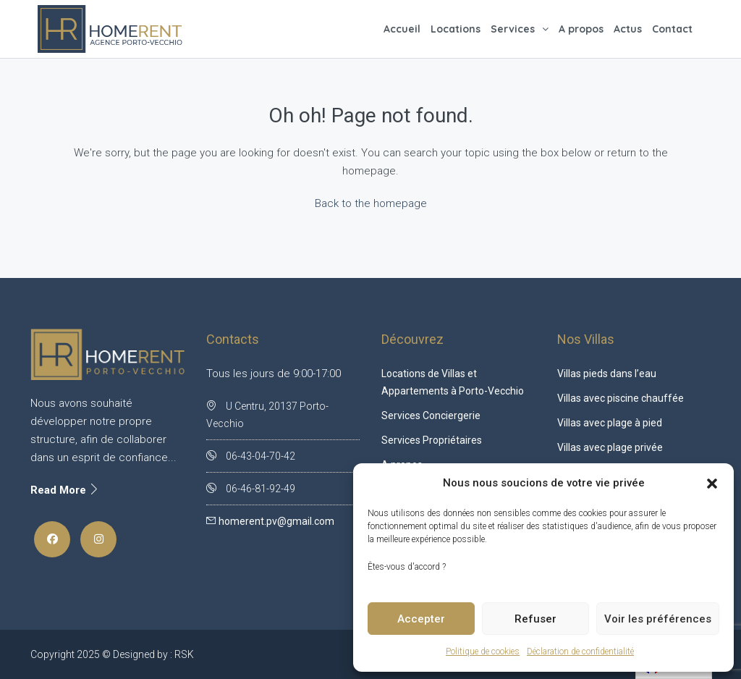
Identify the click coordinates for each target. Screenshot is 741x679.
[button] (712, 483)
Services (513, 28)
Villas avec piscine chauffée (620, 398)
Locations (455, 28)
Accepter (421, 618)
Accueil (402, 28)
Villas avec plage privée (610, 447)
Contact (672, 28)
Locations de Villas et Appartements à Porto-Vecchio (452, 382)
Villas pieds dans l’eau (606, 373)
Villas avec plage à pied (609, 423)
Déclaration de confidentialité (580, 651)
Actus (628, 28)
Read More (65, 490)
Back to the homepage (371, 203)
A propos (581, 28)
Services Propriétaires (431, 440)
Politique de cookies (483, 651)
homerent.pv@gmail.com (276, 521)
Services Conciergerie (430, 415)
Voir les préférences (657, 618)
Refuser (535, 618)
